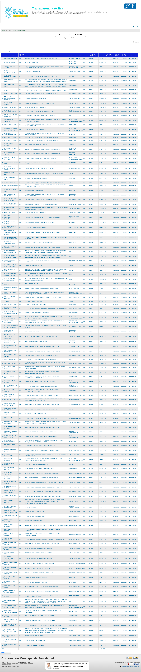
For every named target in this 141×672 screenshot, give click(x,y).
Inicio (3, 30)
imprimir (137, 42)
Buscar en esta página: (7, 51)
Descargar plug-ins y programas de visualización (127, 662)
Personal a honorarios (19, 30)
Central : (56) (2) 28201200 (10, 666)
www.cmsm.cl (6, 665)
